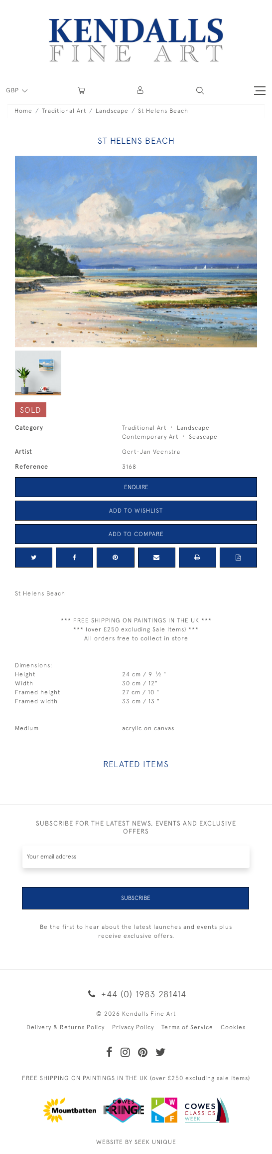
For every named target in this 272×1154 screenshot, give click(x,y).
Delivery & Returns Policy (65, 1027)
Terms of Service (187, 1027)
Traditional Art (64, 110)
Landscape (112, 110)
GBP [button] (13, 90)
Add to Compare (136, 534)
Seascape (203, 436)
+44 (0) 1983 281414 (136, 994)
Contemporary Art (150, 436)
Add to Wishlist (136, 510)
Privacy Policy (133, 1027)
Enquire (136, 487)
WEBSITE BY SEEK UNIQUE (136, 1142)
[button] (200, 90)
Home (23, 110)
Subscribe (135, 897)
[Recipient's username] (136, 857)
